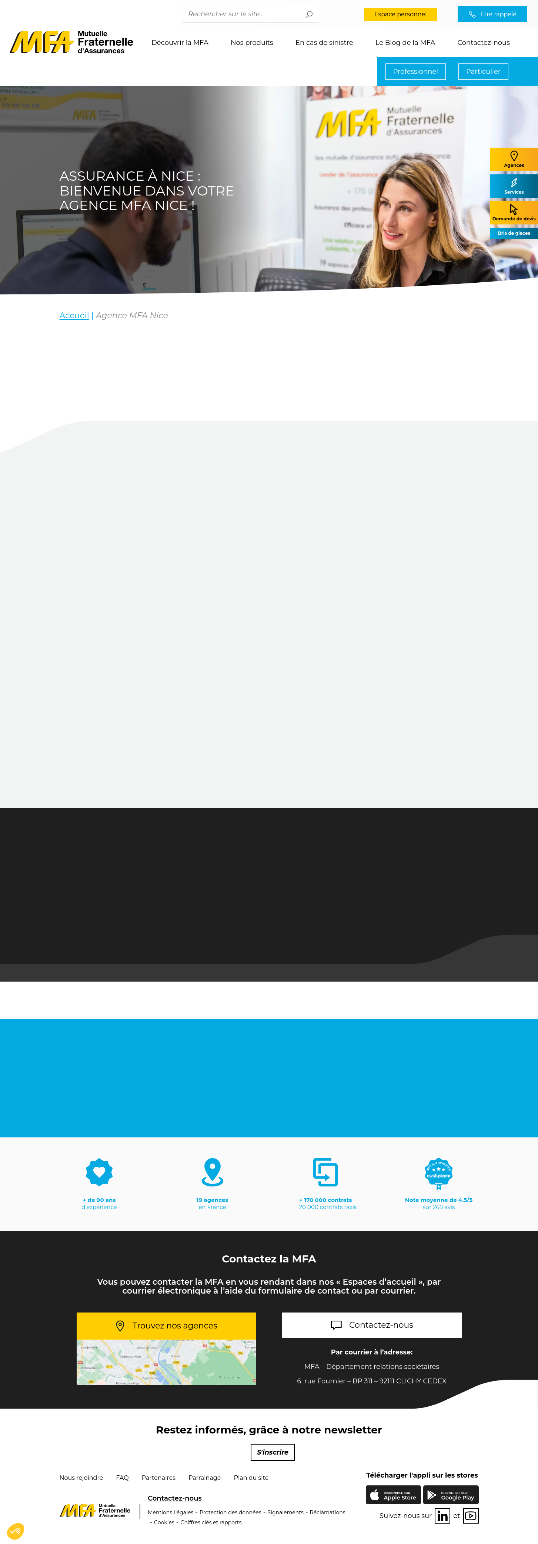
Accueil (74, 316)
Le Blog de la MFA (405, 43)
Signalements (286, 1512)
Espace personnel (400, 14)
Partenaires (159, 1477)
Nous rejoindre (81, 1477)
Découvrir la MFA (179, 43)
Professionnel (415, 72)
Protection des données (230, 1512)
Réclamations (327, 1512)
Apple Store (400, 1496)
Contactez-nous (483, 43)
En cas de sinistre (324, 43)
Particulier (483, 72)
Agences (514, 159)
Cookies (164, 1522)
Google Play (457, 1496)
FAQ (122, 1477)
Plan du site (251, 1477)
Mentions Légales (170, 1512)
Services (514, 186)
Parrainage (204, 1477)
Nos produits (252, 43)
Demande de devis (514, 212)
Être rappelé (498, 14)
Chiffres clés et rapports (211, 1522)
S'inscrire (272, 1452)
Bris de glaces (514, 233)
